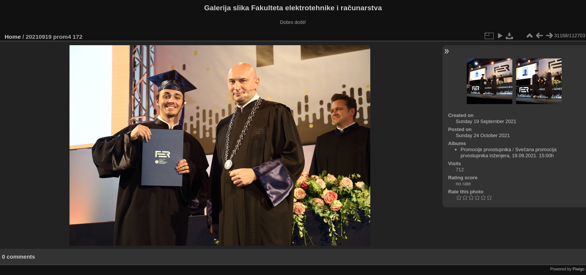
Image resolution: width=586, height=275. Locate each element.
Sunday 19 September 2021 (486, 121)
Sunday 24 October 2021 (483, 135)
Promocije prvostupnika (486, 149)
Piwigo (578, 269)
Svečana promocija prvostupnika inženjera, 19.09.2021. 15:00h (509, 152)
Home (13, 36)
